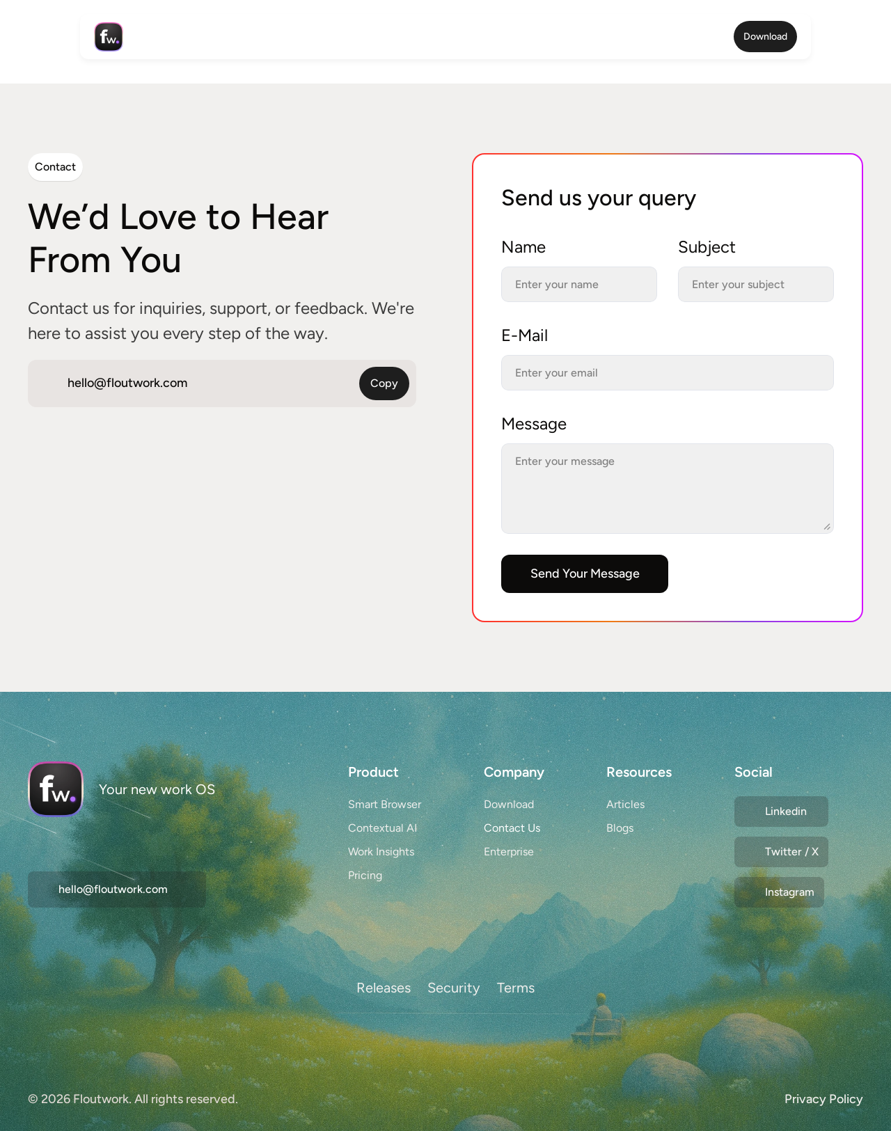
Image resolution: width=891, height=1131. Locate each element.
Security (453, 987)
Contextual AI (382, 828)
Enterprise (509, 851)
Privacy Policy (823, 1099)
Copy (384, 383)
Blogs (619, 828)
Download (509, 804)
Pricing (365, 875)
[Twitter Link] (781, 811)
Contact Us (512, 828)
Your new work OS (157, 789)
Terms (516, 987)
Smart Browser (384, 804)
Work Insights (381, 851)
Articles (625, 804)
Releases (383, 987)
